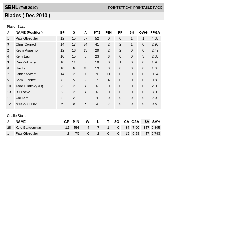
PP (120, 32)
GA (126, 121)
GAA (135, 121)
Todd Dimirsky (26, 86)
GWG (143, 32)
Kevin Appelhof (27, 50)
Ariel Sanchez (26, 104)
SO (116, 121)
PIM (108, 32)
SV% (156, 121)
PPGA (155, 32)
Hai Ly (20, 68)
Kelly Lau (23, 56)
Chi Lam (22, 98)
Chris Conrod (26, 44)
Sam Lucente (26, 80)
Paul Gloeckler (27, 38)
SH (131, 32)
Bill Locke (23, 92)
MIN (76, 121)
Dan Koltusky (26, 62)
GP (62, 32)
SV (147, 121)
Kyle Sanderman (28, 127)
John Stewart (26, 74)
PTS (97, 32)
